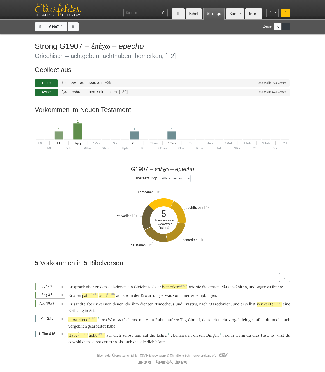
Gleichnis (142, 286)
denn (229, 335)
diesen (199, 335)
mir (142, 319)
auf (169, 319)
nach (203, 304)
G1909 (46, 83)
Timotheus (164, 304)
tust (264, 335)
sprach (79, 286)
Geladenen (117, 286)
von (176, 295)
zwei (99, 304)
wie (192, 286)
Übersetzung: (145, 178)
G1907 (56, 26)
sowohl (74, 341)
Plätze (226, 286)
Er (70, 295)
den (103, 286)
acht (107, 295)
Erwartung (150, 295)
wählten (239, 286)
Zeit (71, 310)
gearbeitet (97, 326)
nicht (223, 319)
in (131, 295)
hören (160, 341)
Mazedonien (220, 304)
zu (97, 286)
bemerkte (174, 286)
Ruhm (160, 319)
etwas (166, 295)
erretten (109, 341)
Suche (235, 13)
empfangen (206, 295)
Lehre (162, 335)
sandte (80, 304)
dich (117, 335)
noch (276, 319)
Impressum (145, 361)
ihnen (277, 286)
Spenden (181, 361)
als (120, 341)
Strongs (214, 13)
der (137, 295)
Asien (94, 310)
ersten (214, 286)
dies (256, 335)
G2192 (46, 92)
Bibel (193, 13)
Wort (112, 319)
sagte (261, 286)
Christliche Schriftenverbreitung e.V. (193, 355)
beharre (180, 335)
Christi (194, 319)
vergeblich (238, 319)
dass (206, 319)
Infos (254, 13)
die (204, 286)
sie (125, 295)
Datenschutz (164, 361)
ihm (135, 304)
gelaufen (256, 319)
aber (90, 286)
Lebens (130, 319)
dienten (146, 304)
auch (128, 341)
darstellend (82, 319)
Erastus (190, 304)
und (179, 304)
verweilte (269, 304)
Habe (78, 335)
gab (90, 295)
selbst (250, 304)
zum (150, 319)
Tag (183, 319)
